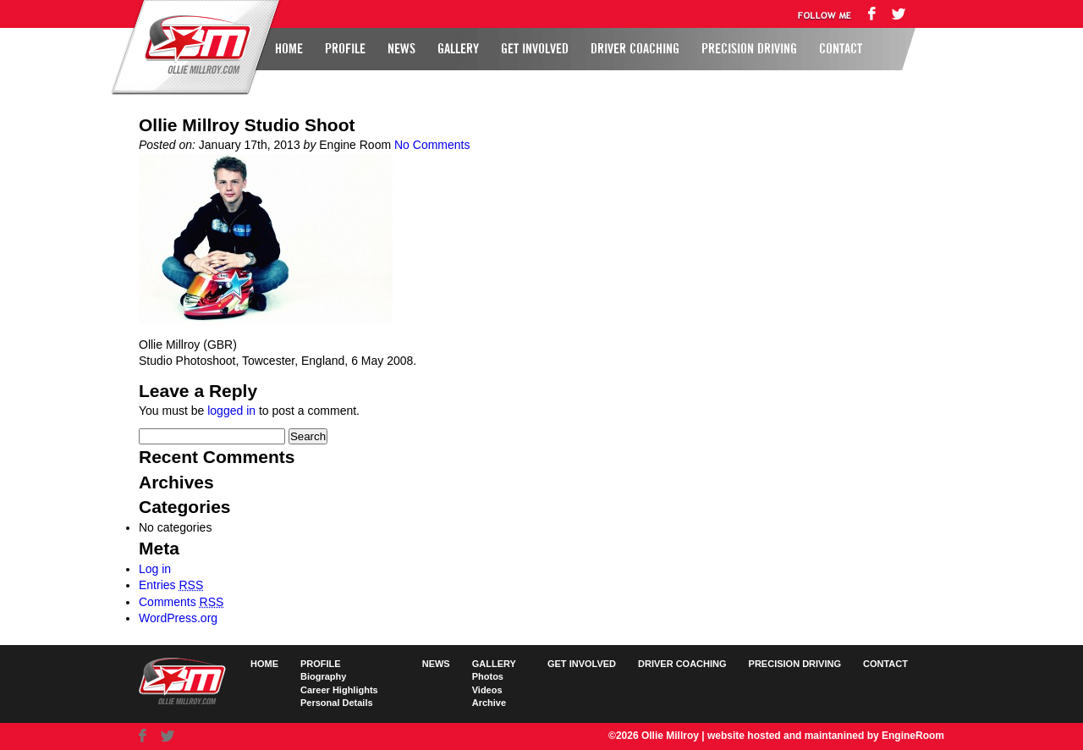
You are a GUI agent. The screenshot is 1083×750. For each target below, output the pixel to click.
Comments (181, 602)
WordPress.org (178, 618)
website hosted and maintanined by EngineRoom (825, 736)
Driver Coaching (635, 49)
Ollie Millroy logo (193, 45)
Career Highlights (339, 690)
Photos (487, 676)
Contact (840, 49)
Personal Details (336, 703)
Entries (171, 585)
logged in (231, 410)
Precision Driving (749, 49)
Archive (489, 703)
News (401, 49)
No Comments (432, 145)
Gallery (458, 49)
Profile (345, 49)
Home (289, 49)
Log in (155, 569)
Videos (487, 690)
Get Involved (535, 49)
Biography (323, 676)
